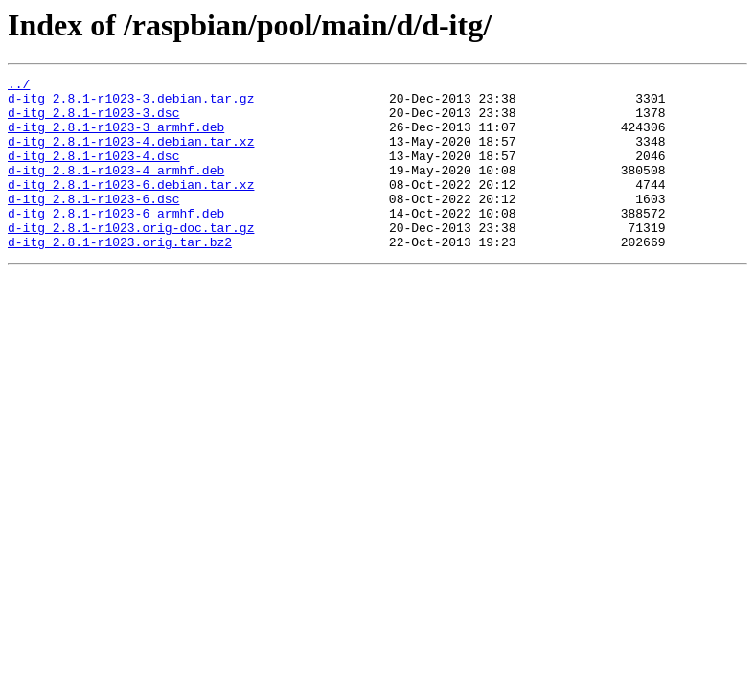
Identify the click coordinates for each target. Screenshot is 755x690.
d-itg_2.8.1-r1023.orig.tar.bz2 (120, 276)
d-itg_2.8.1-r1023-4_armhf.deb (116, 189)
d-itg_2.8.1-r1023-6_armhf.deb (116, 241)
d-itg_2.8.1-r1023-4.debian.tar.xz (131, 155)
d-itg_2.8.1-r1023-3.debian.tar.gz (131, 103)
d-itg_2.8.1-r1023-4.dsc (93, 172)
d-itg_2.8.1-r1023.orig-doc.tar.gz (131, 258)
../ (19, 86)
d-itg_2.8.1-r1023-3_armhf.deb (116, 138)
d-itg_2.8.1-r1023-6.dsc (93, 224)
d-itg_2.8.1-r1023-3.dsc (93, 120)
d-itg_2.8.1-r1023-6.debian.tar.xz (131, 207)
